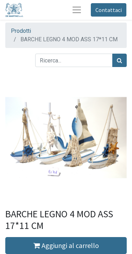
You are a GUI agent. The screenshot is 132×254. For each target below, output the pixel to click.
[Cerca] (119, 60)
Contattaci (108, 9)
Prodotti (21, 31)
